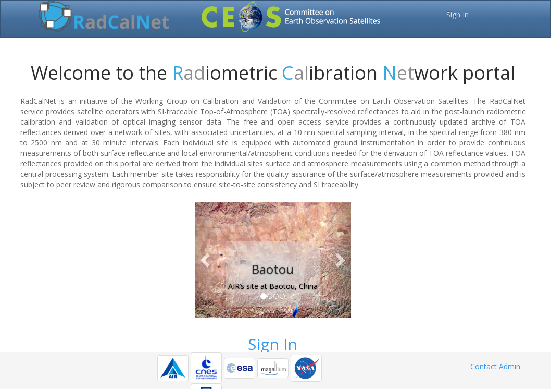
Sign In (457, 14)
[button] (206, 260)
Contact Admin (495, 366)
